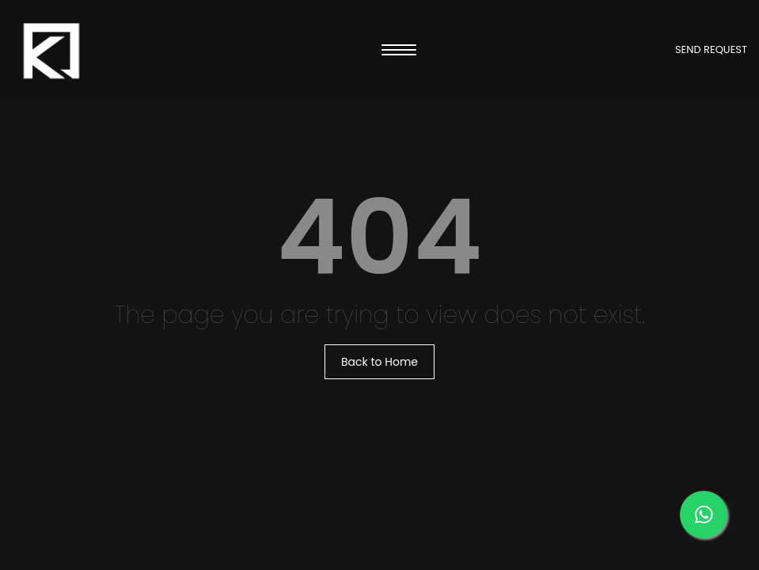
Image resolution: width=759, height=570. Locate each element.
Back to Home (379, 362)
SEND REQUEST (711, 49)
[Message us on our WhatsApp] (703, 514)
